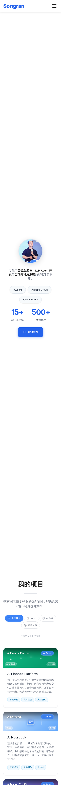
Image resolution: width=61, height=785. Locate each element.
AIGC (31, 618)
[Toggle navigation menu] (54, 5)
